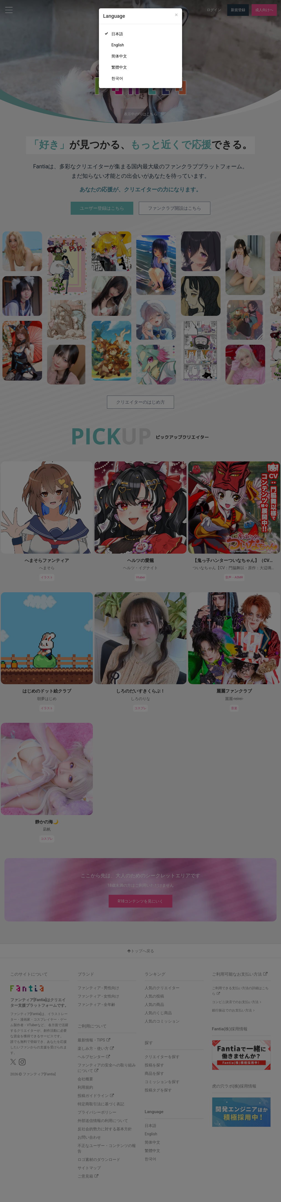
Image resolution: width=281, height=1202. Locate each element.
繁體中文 (119, 67)
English (117, 45)
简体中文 (119, 56)
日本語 (117, 34)
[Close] (176, 15)
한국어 (117, 78)
